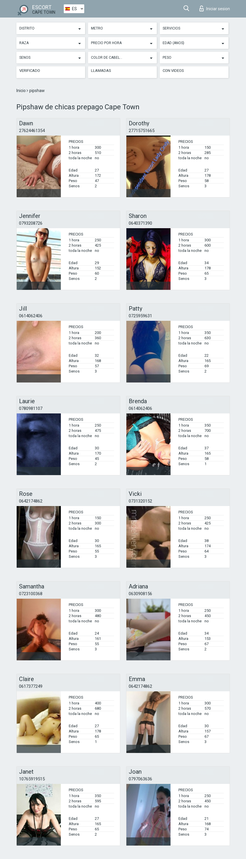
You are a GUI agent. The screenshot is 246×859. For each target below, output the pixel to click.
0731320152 (140, 501)
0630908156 (140, 593)
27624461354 (32, 130)
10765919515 (32, 779)
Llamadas (101, 70)
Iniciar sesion (214, 8)
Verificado (29, 70)
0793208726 (30, 223)
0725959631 (140, 315)
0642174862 (30, 501)
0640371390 (140, 223)
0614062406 (30, 315)
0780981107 (30, 408)
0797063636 (140, 779)
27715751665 (141, 130)
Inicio (21, 90)
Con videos (173, 70)
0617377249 (30, 686)
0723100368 (30, 593)
